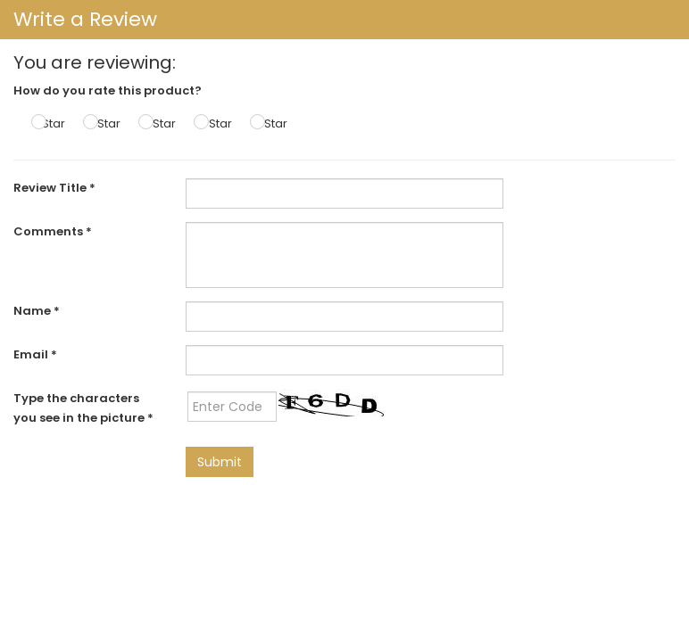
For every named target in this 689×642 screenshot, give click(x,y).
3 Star (159, 123)
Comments (52, 231)
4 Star (215, 123)
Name (36, 310)
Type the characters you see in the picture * (83, 407)
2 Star (103, 123)
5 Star (270, 123)
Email (35, 354)
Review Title (54, 187)
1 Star (50, 123)
